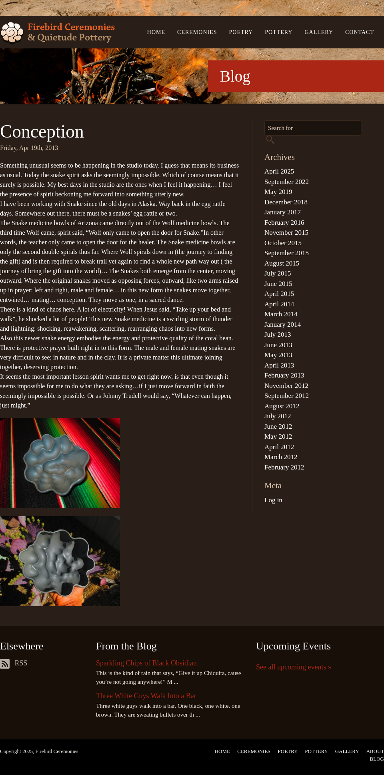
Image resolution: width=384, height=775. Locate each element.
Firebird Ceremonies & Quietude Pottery (57, 33)
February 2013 (284, 375)
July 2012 (277, 416)
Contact (359, 32)
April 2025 (279, 171)
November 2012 (286, 385)
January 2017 (282, 212)
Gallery (318, 32)
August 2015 (281, 263)
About (375, 751)
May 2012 (278, 436)
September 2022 (286, 182)
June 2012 (278, 426)
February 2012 (284, 467)
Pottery (278, 32)
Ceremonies (197, 32)
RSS (14, 663)
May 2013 (278, 355)
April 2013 (279, 365)
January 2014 (282, 324)
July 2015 (277, 273)
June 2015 (278, 284)
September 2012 (286, 395)
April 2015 (279, 294)
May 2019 (278, 192)
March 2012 (281, 457)
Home (156, 32)
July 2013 (277, 334)
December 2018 (286, 202)
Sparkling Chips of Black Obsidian (146, 663)
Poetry (241, 32)
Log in (273, 500)
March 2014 (281, 314)
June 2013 (278, 345)
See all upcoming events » (294, 667)
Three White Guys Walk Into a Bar (146, 696)
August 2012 (281, 406)
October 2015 (283, 243)
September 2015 (286, 253)
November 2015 (286, 232)
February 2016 (284, 222)
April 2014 (279, 304)
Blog (377, 759)
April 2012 (279, 447)
